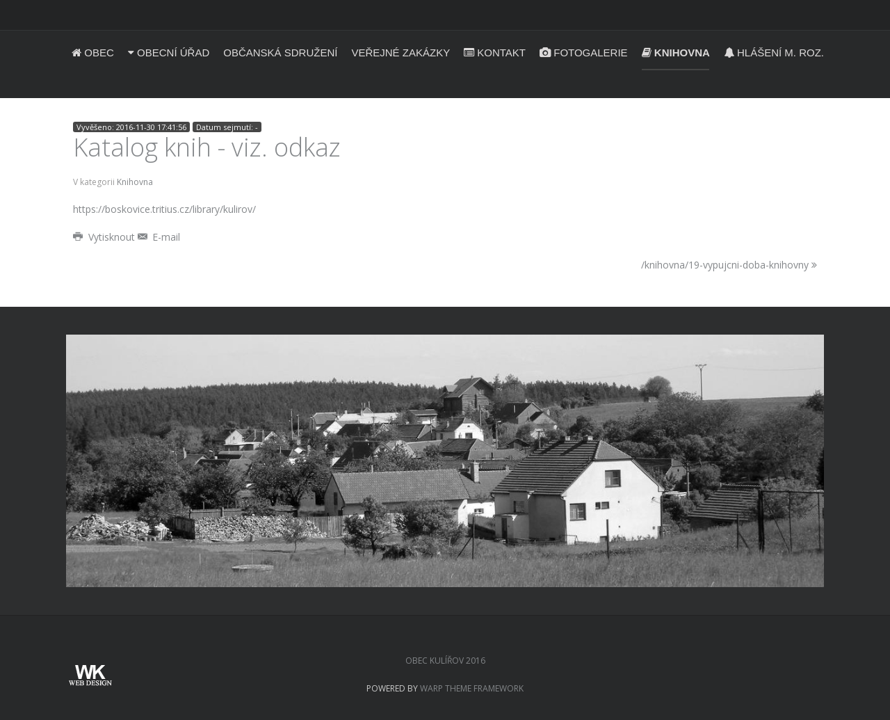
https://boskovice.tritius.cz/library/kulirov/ (164, 209)
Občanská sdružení (280, 52)
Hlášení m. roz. (774, 52)
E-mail (159, 236)
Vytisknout (105, 236)
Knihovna (676, 52)
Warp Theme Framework (472, 688)
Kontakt (495, 52)
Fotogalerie (584, 52)
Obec (93, 52)
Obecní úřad (168, 52)
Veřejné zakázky (400, 52)
